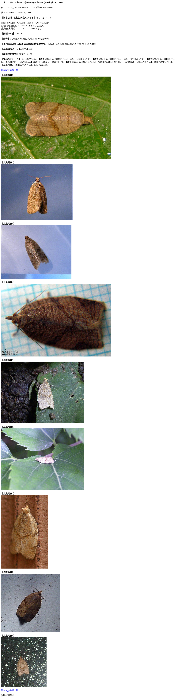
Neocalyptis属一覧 (9, 70)
